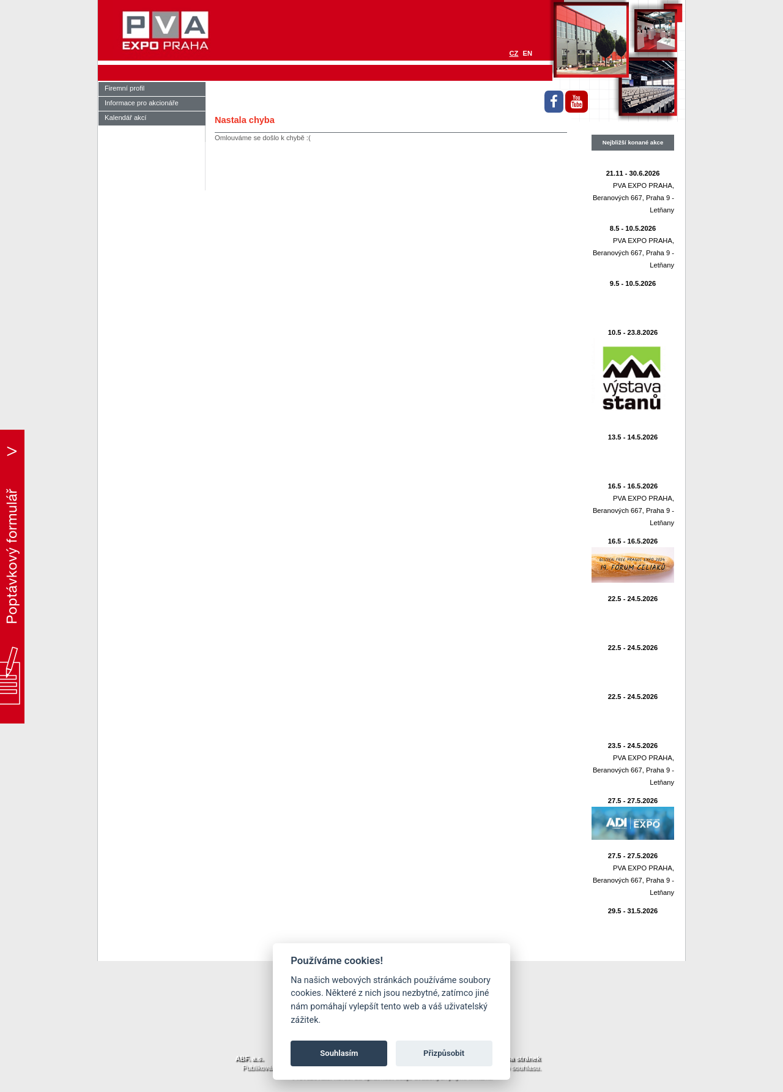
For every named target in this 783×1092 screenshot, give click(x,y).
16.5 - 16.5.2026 (633, 486)
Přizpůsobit (443, 1053)
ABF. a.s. (249, 1058)
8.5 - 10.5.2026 (633, 228)
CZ (514, 53)
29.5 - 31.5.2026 (633, 910)
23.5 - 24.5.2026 (633, 745)
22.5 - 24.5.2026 (633, 598)
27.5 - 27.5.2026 (633, 800)
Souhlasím (339, 1053)
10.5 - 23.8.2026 (633, 332)
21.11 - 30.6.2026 (633, 173)
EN (527, 53)
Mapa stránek (519, 1058)
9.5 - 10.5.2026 (633, 283)
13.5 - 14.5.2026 (633, 437)
